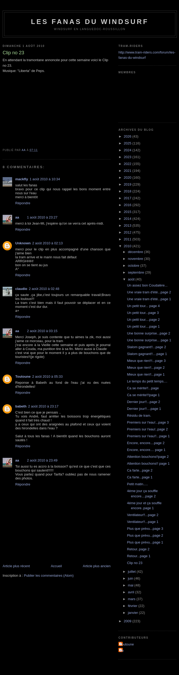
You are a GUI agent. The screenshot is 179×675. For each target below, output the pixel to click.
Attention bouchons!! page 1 (148, 463)
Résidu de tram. (139, 415)
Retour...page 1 (138, 556)
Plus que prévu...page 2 (145, 535)
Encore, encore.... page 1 (146, 450)
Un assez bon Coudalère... (147, 285)
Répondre (22, 203)
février (133, 606)
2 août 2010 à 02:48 (44, 289)
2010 (128, 246)
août (132, 279)
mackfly (21, 179)
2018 (128, 191)
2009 (128, 621)
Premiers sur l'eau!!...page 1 (148, 436)
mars (132, 599)
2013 (128, 225)
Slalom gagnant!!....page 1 (147, 354)
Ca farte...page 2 (139, 470)
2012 (128, 232)
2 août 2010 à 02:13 (47, 243)
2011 (128, 239)
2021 (128, 171)
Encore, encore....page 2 (145, 443)
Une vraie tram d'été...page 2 (149, 292)
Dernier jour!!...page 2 (143, 402)
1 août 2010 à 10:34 (44, 179)
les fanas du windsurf (89, 22)
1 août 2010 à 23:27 (42, 217)
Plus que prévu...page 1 (145, 542)
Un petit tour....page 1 (143, 326)
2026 (128, 136)
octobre (134, 266)
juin (131, 578)
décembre (136, 252)
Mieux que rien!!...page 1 (146, 374)
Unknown (23, 243)
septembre (136, 272)
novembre (136, 259)
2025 (128, 143)
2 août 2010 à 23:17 (43, 406)
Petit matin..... (137, 484)
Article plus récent (16, 566)
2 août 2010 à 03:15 (42, 331)
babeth (21, 406)
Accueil (56, 566)
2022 (128, 164)
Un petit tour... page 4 (143, 306)
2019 (128, 184)
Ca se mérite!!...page (143, 388)
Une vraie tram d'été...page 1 (149, 299)
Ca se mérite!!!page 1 (143, 395)
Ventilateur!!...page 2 (142, 515)
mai (131, 585)
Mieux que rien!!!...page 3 (146, 361)
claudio (21, 289)
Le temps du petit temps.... (147, 381)
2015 (128, 212)
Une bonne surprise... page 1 (149, 340)
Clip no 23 (134, 563)
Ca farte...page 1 (139, 477)
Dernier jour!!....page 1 (144, 409)
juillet (132, 572)
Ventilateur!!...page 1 (142, 522)
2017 (128, 198)
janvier (133, 613)
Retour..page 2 (138, 549)
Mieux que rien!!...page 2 (146, 368)
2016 (128, 205)
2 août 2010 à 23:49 (42, 460)
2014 (128, 219)
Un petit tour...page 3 (143, 313)
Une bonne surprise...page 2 (148, 333)
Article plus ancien (97, 566)
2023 (128, 157)
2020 (128, 177)
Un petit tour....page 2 (143, 320)
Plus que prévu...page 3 (145, 529)
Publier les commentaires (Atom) (49, 575)
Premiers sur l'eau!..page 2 (147, 429)
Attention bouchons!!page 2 (147, 457)
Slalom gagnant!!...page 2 (146, 347)
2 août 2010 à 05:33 (47, 376)
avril (131, 592)
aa (17, 217)
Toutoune (23, 376)
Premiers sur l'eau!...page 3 (148, 422)
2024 (128, 150)
